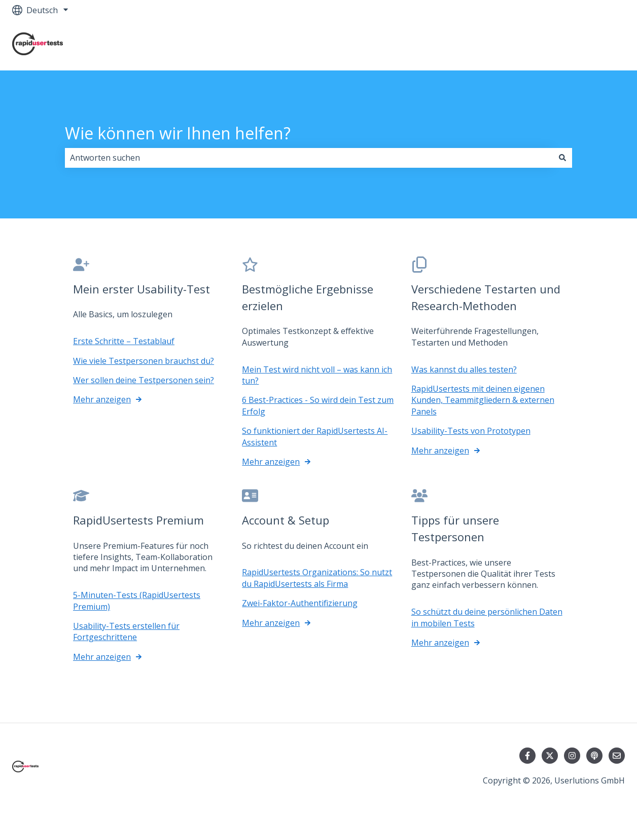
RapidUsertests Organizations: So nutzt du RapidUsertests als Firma (317, 578)
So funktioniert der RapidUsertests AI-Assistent (314, 436)
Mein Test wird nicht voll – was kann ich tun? (317, 374)
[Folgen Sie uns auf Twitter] (550, 756)
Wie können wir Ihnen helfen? (178, 133)
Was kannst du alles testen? (464, 369)
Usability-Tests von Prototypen (470, 430)
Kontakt (599, 45)
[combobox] (309, 157)
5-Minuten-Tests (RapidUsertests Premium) (136, 600)
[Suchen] (562, 157)
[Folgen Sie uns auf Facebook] (527, 756)
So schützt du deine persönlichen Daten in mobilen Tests (486, 617)
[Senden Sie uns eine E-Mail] (617, 756)
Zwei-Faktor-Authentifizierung (300, 603)
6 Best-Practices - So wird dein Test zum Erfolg (318, 405)
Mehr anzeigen (102, 399)
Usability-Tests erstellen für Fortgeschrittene (126, 631)
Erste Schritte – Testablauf (123, 341)
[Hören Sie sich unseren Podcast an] (594, 756)
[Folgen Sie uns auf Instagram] (572, 756)
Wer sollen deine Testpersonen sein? (143, 380)
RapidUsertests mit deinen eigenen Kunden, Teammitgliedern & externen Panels (482, 400)
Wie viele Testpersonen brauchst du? (143, 360)
